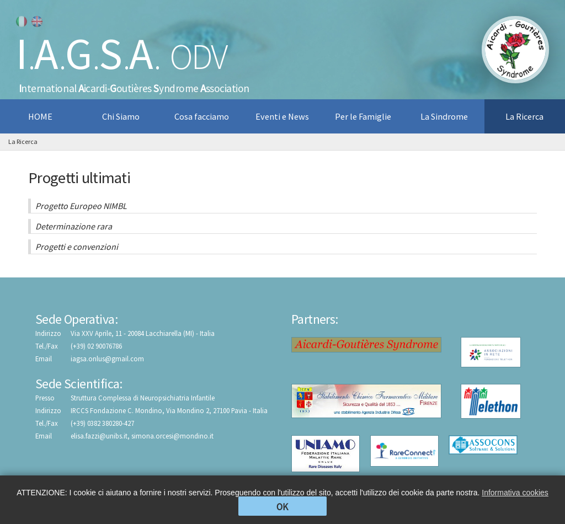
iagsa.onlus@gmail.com (107, 358)
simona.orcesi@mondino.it (172, 435)
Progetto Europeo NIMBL (81, 205)
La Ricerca (23, 141)
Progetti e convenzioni (76, 246)
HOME (40, 116)
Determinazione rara (73, 226)
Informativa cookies (515, 492)
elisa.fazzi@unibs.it (99, 435)
